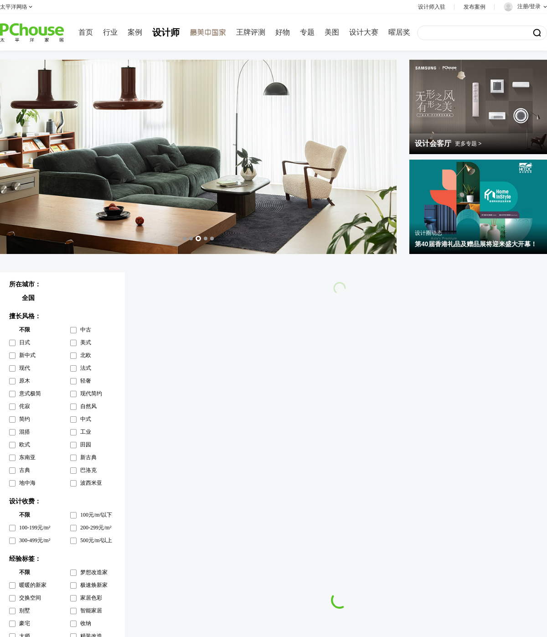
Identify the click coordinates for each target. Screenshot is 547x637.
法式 (85, 368)
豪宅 (24, 623)
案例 (135, 32)
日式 (24, 342)
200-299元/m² (95, 527)
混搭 (24, 432)
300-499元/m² (34, 540)
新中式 (27, 355)
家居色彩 (91, 598)
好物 (282, 32)
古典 (24, 470)
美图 (332, 32)
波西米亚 (91, 483)
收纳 (85, 623)
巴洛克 (88, 470)
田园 (85, 444)
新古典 (88, 457)
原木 (24, 381)
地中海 (27, 483)
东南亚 (27, 457)
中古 (85, 329)
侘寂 (24, 406)
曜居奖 (399, 32)
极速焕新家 (94, 585)
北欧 (85, 355)
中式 (85, 419)
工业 (85, 432)
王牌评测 (250, 32)
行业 (110, 32)
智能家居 (91, 610)
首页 (85, 32)
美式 (85, 342)
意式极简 (30, 393)
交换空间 (30, 598)
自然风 (88, 406)
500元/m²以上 (96, 540)
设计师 (166, 32)
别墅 (24, 610)
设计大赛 (363, 32)
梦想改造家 (94, 572)
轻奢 (85, 381)
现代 (24, 368)
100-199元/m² (34, 527)
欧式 (24, 444)
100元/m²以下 (96, 515)
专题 (307, 32)
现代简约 (91, 393)
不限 (24, 329)
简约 (24, 419)
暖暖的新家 (32, 585)
